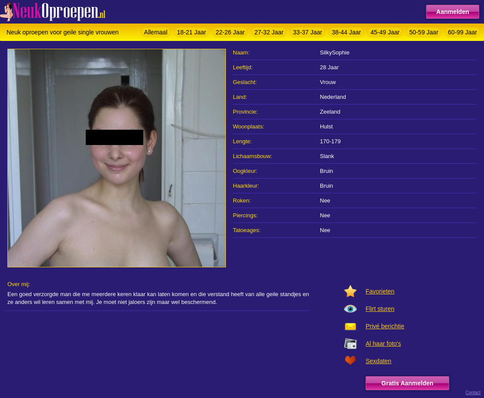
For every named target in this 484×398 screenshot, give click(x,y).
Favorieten (380, 291)
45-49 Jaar (385, 32)
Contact (473, 392)
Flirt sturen (380, 308)
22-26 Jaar (230, 32)
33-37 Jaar (307, 32)
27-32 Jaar (268, 32)
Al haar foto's (383, 343)
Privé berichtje (385, 326)
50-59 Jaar (423, 32)
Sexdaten (378, 361)
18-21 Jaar (191, 32)
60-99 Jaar (462, 32)
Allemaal (156, 32)
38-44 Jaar (346, 32)
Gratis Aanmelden (407, 383)
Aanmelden (452, 11)
